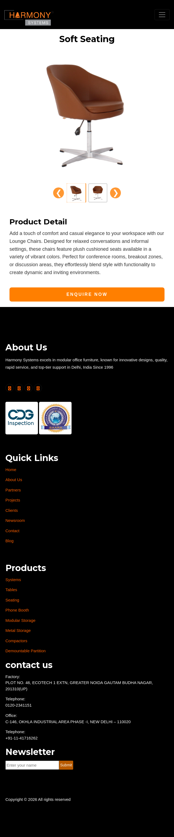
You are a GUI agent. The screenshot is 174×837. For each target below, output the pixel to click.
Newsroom (15, 520)
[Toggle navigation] (162, 14)
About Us (13, 479)
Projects (12, 500)
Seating (12, 600)
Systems (13, 579)
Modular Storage (20, 620)
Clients (11, 510)
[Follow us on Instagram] (38, 388)
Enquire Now (87, 294)
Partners (13, 490)
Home (10, 469)
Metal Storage (18, 630)
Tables (11, 589)
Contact (12, 530)
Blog (9, 540)
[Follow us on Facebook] (19, 388)
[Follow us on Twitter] (9, 388)
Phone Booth (17, 610)
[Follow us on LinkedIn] (28, 388)
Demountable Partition (25, 650)
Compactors (16, 640)
